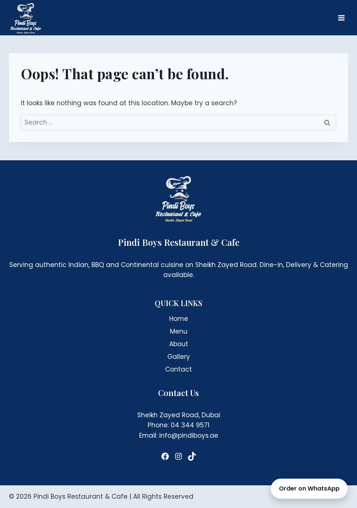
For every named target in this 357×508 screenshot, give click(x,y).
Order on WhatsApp (309, 488)
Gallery (178, 356)
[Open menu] (341, 17)
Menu (178, 331)
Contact (178, 369)
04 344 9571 (190, 425)
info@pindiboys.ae (188, 435)
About (178, 344)
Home (178, 318)
